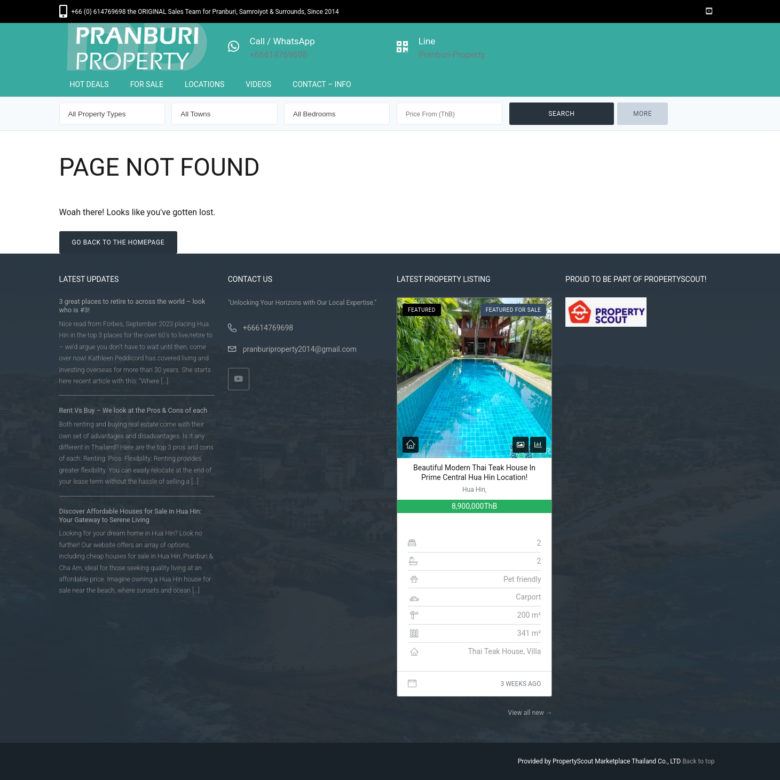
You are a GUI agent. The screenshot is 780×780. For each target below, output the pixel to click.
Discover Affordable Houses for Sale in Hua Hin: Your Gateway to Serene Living (130, 515)
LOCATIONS (204, 84)
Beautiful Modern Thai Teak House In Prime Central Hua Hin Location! (474, 472)
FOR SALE (146, 84)
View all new (530, 712)
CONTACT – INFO (322, 84)
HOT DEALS (89, 84)
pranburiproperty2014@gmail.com (300, 349)
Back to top (698, 761)
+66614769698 (268, 328)
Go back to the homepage (118, 242)
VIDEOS (258, 84)
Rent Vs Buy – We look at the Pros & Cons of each (133, 410)
